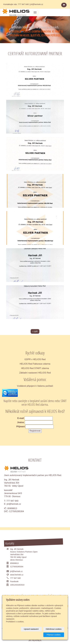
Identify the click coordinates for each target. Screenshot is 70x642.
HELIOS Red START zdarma (35, 368)
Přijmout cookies (54, 635)
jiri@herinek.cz (14, 504)
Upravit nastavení (31, 629)
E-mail (20, 418)
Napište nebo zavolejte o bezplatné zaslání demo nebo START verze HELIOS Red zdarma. (35, 402)
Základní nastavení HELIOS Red (35, 373)
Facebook (14, 581)
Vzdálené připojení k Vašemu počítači (35, 386)
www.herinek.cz (16, 575)
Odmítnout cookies (54, 629)
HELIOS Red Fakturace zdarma (35, 364)
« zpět (35, 331)
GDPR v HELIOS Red (35, 359)
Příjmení (20, 426)
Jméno (20, 422)
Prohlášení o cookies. (15, 622)
